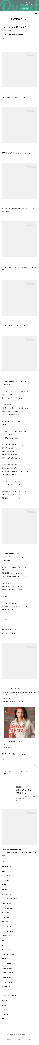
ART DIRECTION (7, 910)
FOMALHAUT (19, 18)
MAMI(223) (4, 761)
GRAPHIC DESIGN (7, 933)
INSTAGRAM (6, 698)
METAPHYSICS (6, 882)
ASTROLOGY (6, 988)
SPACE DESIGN (6, 979)
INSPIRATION (6, 891)
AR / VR (4, 942)
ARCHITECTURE (7, 984)
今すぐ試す (25, 8)
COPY (4, 993)
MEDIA (4, 873)
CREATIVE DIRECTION (8, 905)
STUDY (4, 1025)
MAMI (3, 864)
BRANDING (5, 924)
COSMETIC (5, 1016)
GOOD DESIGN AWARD (9, 998)
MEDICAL (4, 1012)
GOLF (3, 1021)
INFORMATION (6, 868)
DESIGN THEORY (7, 928)
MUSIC (4, 1007)
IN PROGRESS (6, 896)
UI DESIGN (5, 947)
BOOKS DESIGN (7, 970)
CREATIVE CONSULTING (9, 901)
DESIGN (4, 961)
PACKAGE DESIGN (7, 965)
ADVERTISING (6, 915)
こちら (17, 756)
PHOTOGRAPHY (7, 919)
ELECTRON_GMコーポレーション (13, 701)
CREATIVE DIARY (7, 878)
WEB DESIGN (6, 952)
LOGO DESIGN (6, 938)
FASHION (4, 887)
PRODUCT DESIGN (7, 975)
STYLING (4, 1002)
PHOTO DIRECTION (8, 956)
